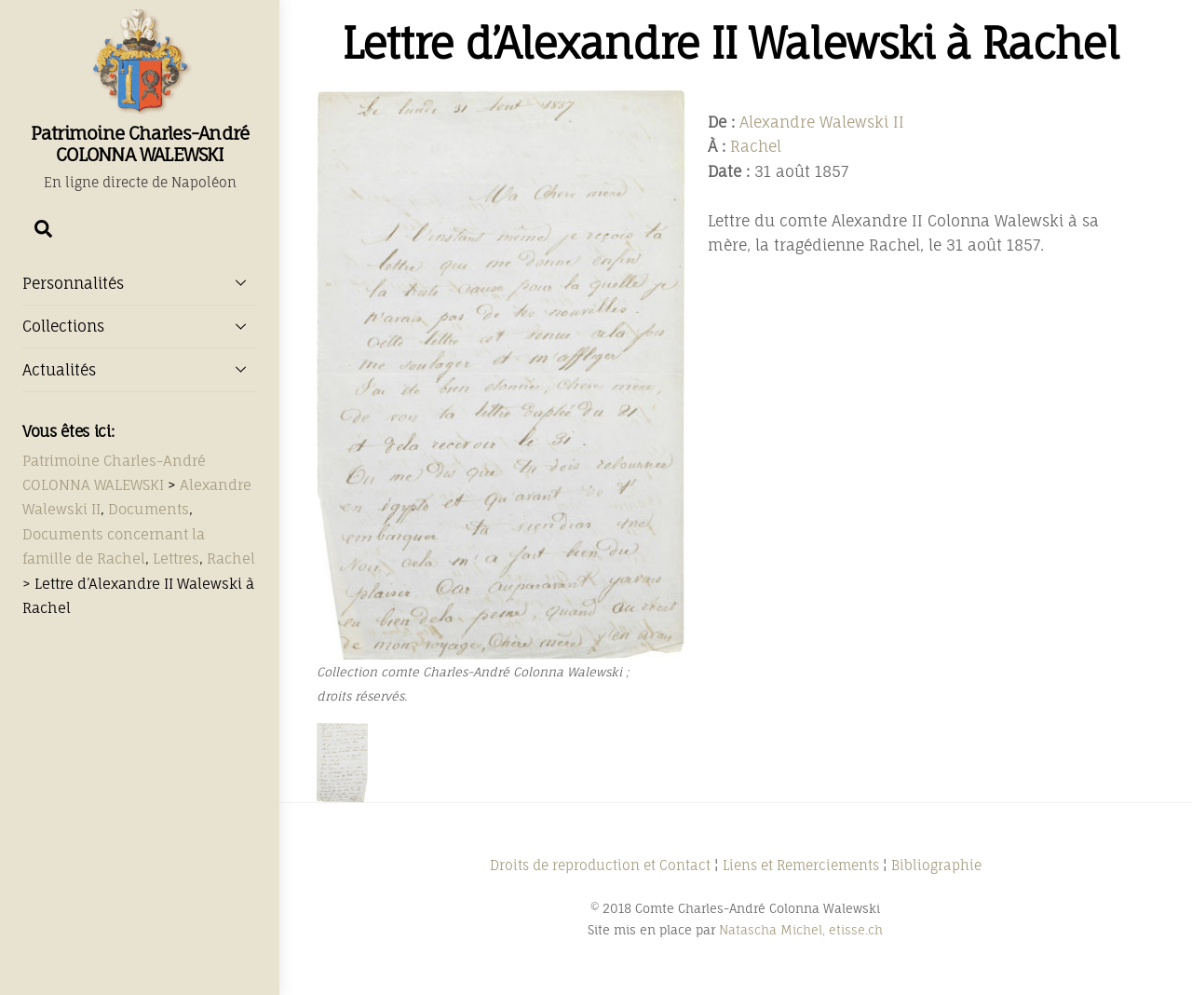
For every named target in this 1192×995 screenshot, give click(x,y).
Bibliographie (936, 865)
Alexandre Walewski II (821, 122)
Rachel (755, 146)
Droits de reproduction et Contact (600, 865)
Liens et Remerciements (801, 865)
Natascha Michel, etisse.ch (801, 929)
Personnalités (139, 282)
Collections (139, 326)
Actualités (139, 369)
